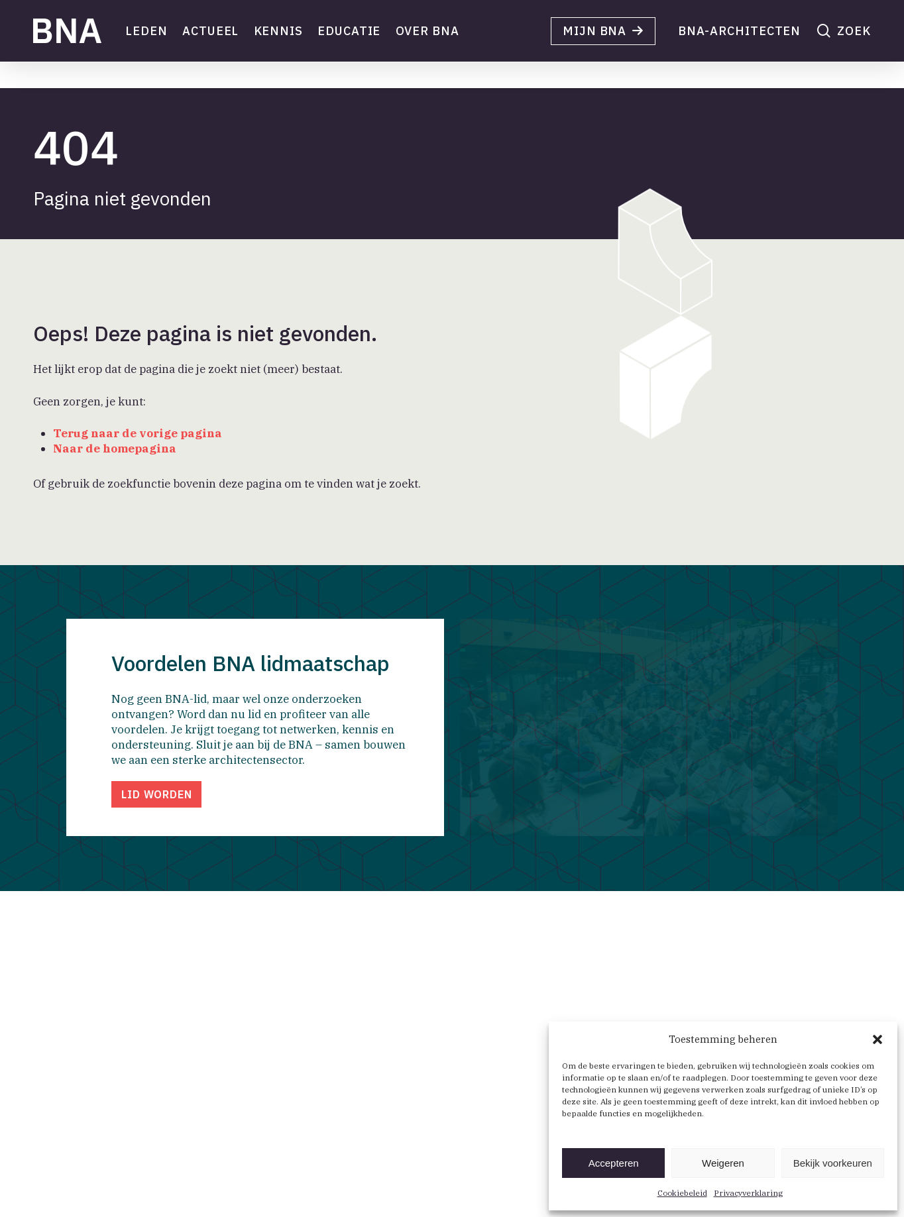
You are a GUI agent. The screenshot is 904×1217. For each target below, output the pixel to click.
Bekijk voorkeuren (832, 1163)
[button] (877, 1039)
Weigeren (723, 1163)
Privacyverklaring (748, 1193)
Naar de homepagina (114, 448)
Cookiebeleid (682, 1193)
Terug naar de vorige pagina (137, 433)
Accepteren (614, 1163)
